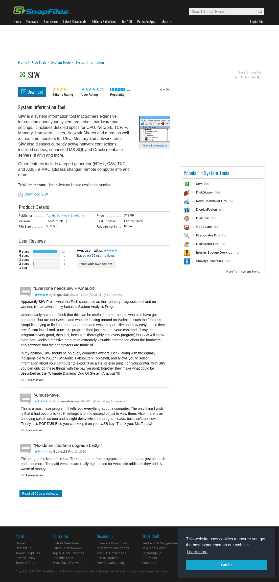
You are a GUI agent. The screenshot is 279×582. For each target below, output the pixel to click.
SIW (199, 184)
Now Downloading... (111, 563)
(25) (102, 89)
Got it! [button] (226, 565)
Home (22, 62)
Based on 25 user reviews (96, 255)
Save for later (247, 72)
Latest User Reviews (67, 548)
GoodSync (204, 227)
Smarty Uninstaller (209, 261)
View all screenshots (155, 145)
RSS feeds (149, 558)
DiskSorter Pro (207, 244)
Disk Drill (202, 218)
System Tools (61, 62)
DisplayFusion (206, 209)
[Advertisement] (139, 42)
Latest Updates (108, 558)
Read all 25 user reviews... (40, 493)
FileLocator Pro (208, 235)
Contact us (23, 548)
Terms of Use (25, 563)
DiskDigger (204, 192)
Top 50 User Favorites (68, 553)
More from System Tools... (244, 271)
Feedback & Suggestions (160, 543)
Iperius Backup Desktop (214, 252)
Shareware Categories (113, 548)
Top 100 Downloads (111, 553)
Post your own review (96, 264)
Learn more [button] (197, 552)
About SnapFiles (28, 553)
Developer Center (154, 548)
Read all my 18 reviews (110, 401)
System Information (89, 62)
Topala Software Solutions (65, 215)
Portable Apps (63, 558)
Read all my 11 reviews (105, 295)
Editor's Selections (66, 543)
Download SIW (36, 194)
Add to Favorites (245, 77)
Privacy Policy (25, 558)
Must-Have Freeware (67, 563)
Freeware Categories (112, 543)
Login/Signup (151, 553)
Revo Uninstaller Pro (211, 201)
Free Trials (39, 62)
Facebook (149, 563)
